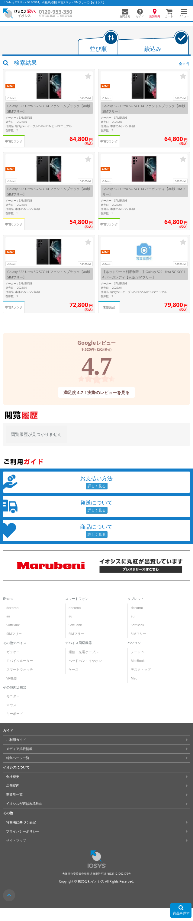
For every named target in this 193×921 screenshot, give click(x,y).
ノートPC (138, 652)
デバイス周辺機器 (78, 643)
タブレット (135, 599)
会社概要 (12, 777)
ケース (74, 669)
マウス (11, 705)
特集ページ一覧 (17, 758)
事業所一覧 (14, 794)
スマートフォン (76, 599)
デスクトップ (141, 669)
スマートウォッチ (19, 669)
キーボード (14, 714)
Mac (134, 678)
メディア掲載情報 (19, 749)
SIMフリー (14, 634)
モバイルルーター (19, 661)
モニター (13, 696)
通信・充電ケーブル (83, 652)
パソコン (134, 643)
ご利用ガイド (16, 740)
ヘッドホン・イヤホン (85, 661)
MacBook (137, 661)
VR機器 (11, 678)
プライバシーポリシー (22, 831)
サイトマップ (16, 840)
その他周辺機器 (14, 687)
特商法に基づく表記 (21, 822)
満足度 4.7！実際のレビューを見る (96, 392)
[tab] (98, 43)
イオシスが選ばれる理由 (24, 803)
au (8, 616)
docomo (12, 608)
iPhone (8, 599)
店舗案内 (12, 785)
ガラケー (13, 652)
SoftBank (13, 625)
